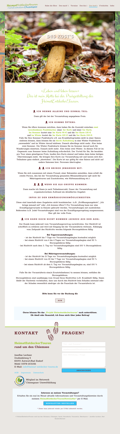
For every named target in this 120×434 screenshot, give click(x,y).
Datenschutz (38, 372)
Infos (112, 6)
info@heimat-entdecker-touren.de (40, 366)
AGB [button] (60, 301)
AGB (16, 372)
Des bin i (83, 6)
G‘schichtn (103, 6)
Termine (74, 6)
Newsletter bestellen (60, 403)
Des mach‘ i (64, 6)
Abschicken (84, 370)
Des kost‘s (93, 6)
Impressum (26, 372)
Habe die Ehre (51, 6)
